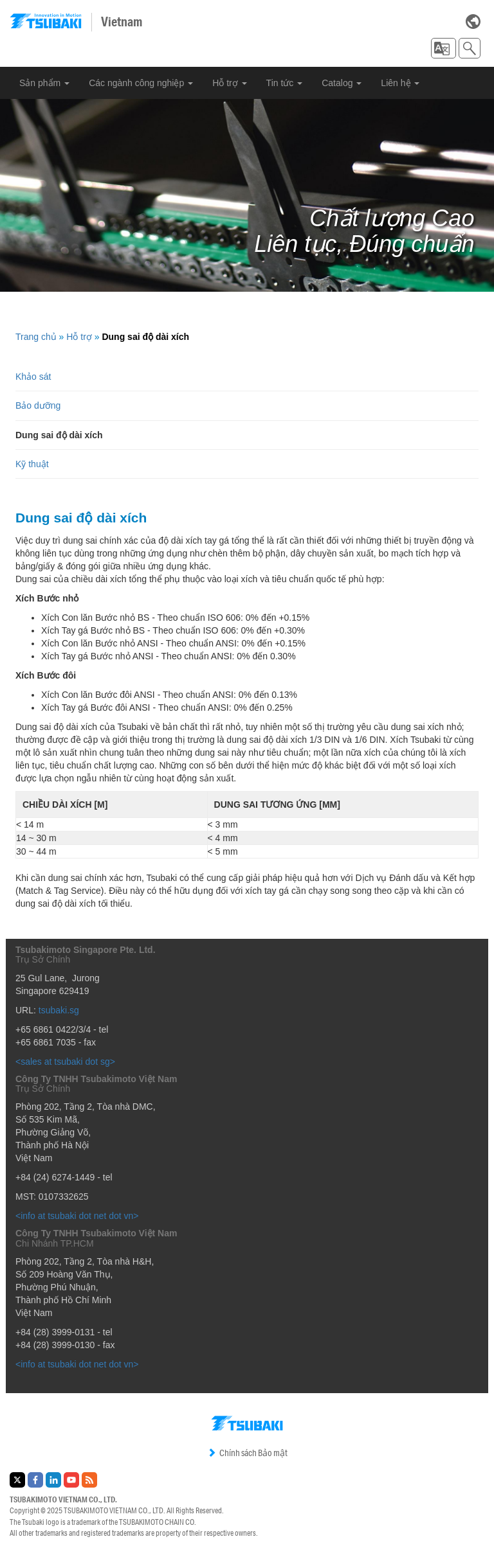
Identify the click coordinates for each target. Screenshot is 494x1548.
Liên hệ (400, 83)
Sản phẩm (44, 83)
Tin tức (284, 83)
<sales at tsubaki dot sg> (65, 1061)
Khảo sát (33, 376)
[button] (443, 48)
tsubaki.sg (59, 1010)
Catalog (341, 83)
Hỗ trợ (229, 83)
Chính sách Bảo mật (247, 1453)
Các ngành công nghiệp (141, 83)
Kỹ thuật (32, 464)
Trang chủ (36, 337)
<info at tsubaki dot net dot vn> (76, 1216)
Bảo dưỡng (37, 405)
